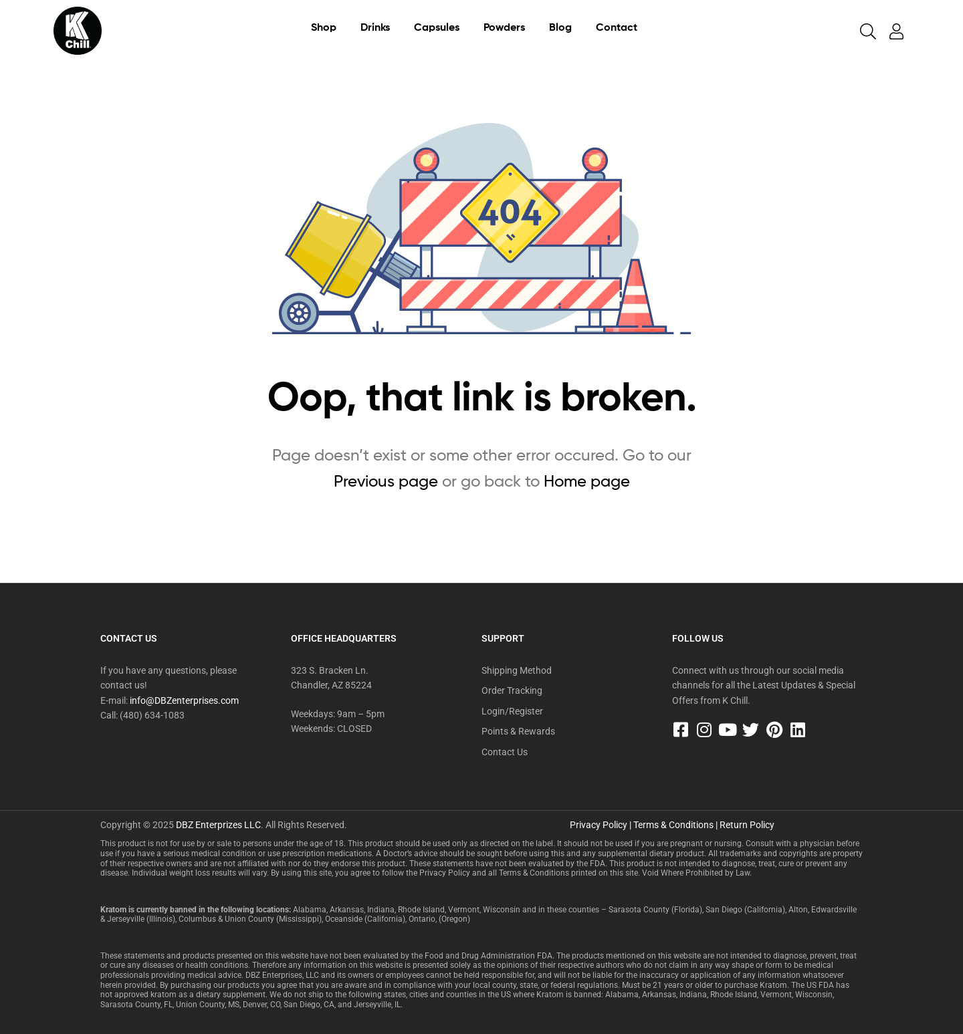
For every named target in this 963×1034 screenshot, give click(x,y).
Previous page (386, 481)
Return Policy (747, 824)
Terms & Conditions (673, 824)
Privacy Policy (598, 824)
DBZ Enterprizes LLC (218, 824)
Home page (587, 481)
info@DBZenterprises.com (184, 700)
